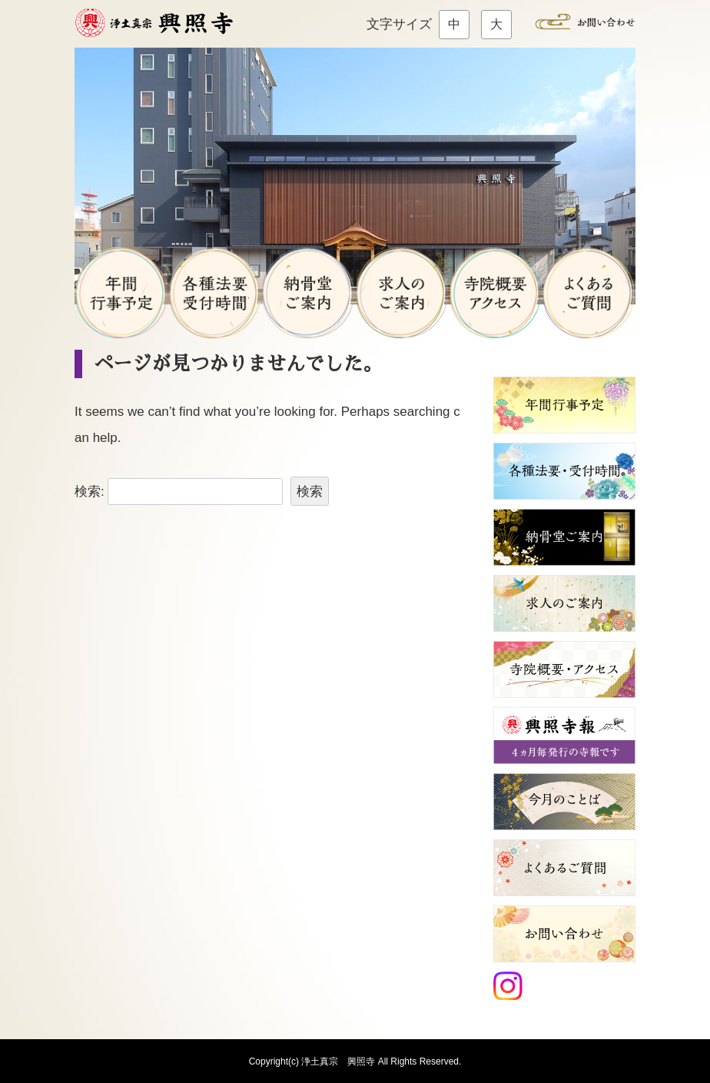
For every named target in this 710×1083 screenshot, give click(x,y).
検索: (90, 491)
